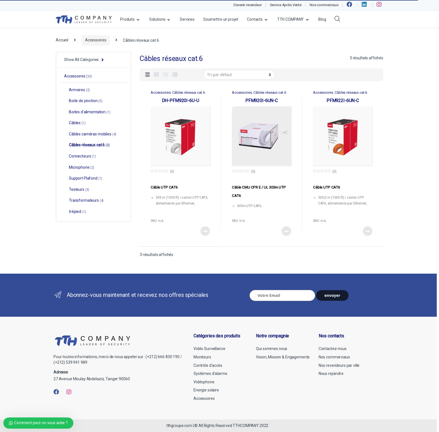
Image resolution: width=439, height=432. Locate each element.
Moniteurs (202, 357)
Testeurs (76, 189)
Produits (127, 19)
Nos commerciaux (324, 5)
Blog (322, 19)
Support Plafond (83, 178)
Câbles (75, 123)
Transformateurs (84, 200)
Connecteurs (80, 156)
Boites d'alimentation (87, 112)
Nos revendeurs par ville (339, 365)
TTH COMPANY (290, 19)
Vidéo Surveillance (209, 348)
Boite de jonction (83, 100)
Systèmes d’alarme (210, 373)
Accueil (62, 40)
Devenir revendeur (247, 5)
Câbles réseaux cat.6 (188, 92)
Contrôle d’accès (207, 365)
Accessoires (95, 40)
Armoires (77, 90)
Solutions (157, 19)
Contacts (255, 19)
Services (187, 19)
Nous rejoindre (331, 373)
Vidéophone (203, 382)
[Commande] (239, 74)
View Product (205, 231)
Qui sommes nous (271, 348)
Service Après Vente (286, 5)
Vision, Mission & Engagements (283, 357)
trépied (75, 211)
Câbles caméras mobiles (90, 134)
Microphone (79, 167)
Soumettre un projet (220, 19)
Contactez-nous (333, 348)
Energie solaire (206, 390)
